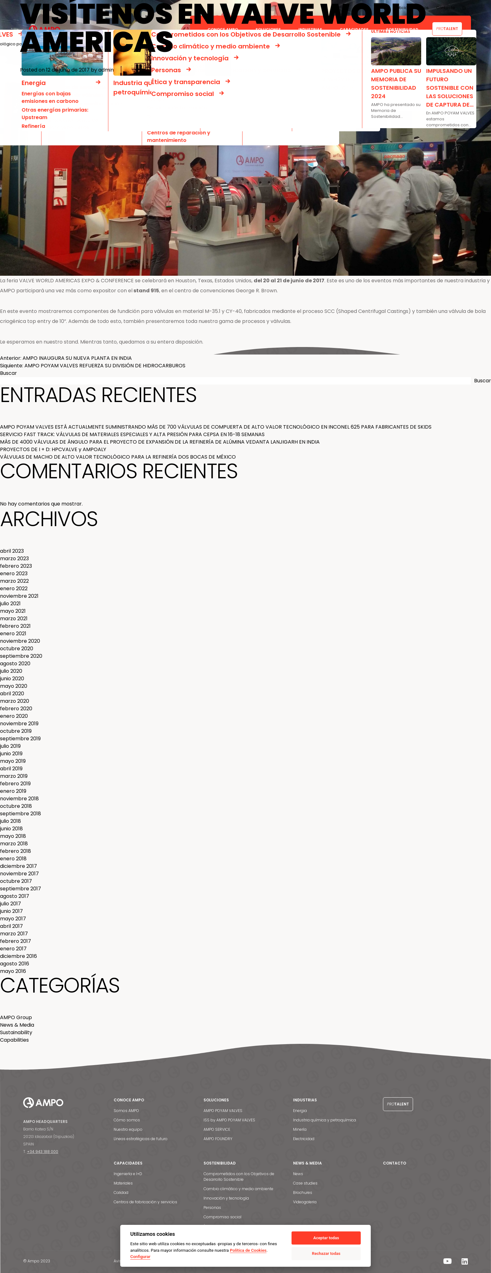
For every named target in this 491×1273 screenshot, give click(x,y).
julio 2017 (10, 903)
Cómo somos (127, 1120)
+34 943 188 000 (42, 1151)
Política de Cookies (248, 1250)
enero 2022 (14, 588)
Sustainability (16, 1032)
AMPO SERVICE (217, 1129)
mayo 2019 (13, 761)
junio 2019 (11, 753)
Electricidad (303, 1138)
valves (159, 350)
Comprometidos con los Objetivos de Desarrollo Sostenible (239, 1176)
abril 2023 (12, 551)
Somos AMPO (126, 1110)
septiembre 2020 (21, 656)
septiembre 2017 (20, 888)
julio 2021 (10, 603)
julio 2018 (10, 821)
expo (118, 350)
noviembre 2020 (20, 641)
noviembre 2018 (19, 798)
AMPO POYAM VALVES (223, 1110)
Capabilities (14, 1040)
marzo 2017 (14, 933)
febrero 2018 (15, 851)
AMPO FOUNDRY (218, 1138)
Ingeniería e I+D (128, 1173)
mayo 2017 (13, 918)
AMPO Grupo (60, 350)
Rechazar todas (326, 1253)
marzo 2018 (14, 843)
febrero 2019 (15, 783)
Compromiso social (222, 1217)
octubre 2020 (16, 648)
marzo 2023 (14, 558)
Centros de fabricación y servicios (145, 1202)
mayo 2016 (13, 971)
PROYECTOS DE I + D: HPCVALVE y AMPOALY (53, 449)
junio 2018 (11, 828)
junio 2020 (12, 678)
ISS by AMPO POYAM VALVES (229, 1120)
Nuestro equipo (128, 1129)
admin (106, 69)
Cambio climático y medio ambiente (238, 1188)
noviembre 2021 (19, 596)
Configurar (140, 1256)
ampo (130, 350)
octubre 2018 (16, 806)
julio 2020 (11, 671)
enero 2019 (13, 791)
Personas (212, 1207)
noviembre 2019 (19, 723)
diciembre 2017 (18, 866)
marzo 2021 (14, 618)
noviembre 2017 (19, 873)
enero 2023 (14, 573)
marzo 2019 (14, 776)
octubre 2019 (16, 731)
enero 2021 (13, 633)
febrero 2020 (16, 708)
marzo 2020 (14, 701)
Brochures (302, 1192)
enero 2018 (13, 858)
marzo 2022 (14, 581)
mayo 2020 (13, 686)
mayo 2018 (13, 836)
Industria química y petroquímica (324, 1120)
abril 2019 (11, 768)
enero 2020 (14, 716)
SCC (108, 350)
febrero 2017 (15, 941)
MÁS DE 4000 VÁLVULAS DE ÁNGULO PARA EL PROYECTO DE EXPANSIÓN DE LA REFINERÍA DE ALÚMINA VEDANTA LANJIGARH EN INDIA (160, 441)
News (298, 1173)
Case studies (305, 1183)
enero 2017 (13, 948)
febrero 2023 (16, 566)
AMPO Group (16, 1017)
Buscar (8, 373)
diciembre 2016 (18, 956)
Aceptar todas (326, 1237)
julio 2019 (10, 746)
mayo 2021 (13, 611)
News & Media (34, 350)
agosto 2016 (14, 963)
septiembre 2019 (20, 738)
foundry (94, 350)
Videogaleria (305, 1202)
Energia (300, 1110)
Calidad (121, 1192)
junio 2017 (11, 911)
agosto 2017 (14, 896)
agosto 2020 (15, 663)
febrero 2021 (15, 626)
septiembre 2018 (20, 813)
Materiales (123, 1183)
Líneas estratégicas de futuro (141, 1138)
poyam (145, 350)
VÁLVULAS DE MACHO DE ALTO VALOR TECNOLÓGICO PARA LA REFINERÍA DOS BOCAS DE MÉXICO (118, 456)
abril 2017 (11, 926)
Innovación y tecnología (226, 1198)
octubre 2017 (16, 881)
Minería (300, 1129)
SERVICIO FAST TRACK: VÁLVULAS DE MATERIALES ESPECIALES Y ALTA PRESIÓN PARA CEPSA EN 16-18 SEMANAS (132, 434)
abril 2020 (12, 693)
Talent (398, 1104)
